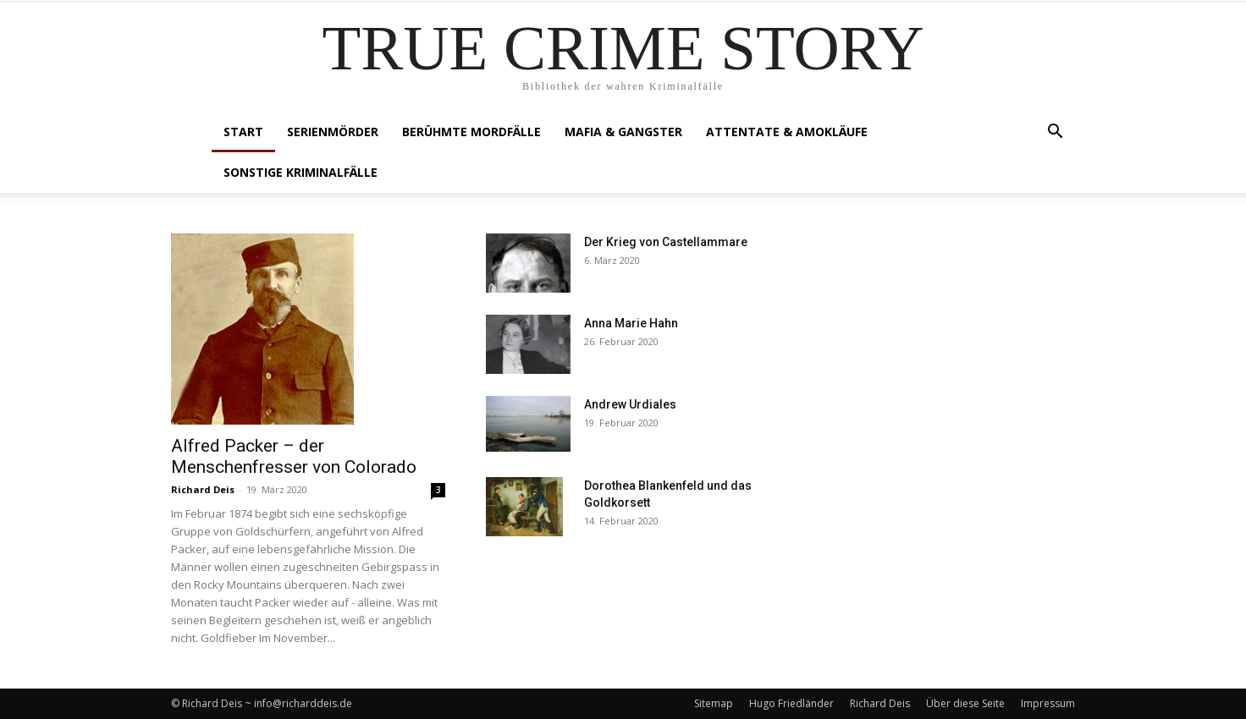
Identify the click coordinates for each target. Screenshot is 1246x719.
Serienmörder (332, 131)
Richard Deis (202, 489)
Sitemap (713, 703)
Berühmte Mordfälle (471, 131)
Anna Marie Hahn (631, 323)
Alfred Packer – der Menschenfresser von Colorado (293, 456)
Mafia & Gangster (623, 131)
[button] (1054, 133)
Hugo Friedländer (791, 703)
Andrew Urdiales (630, 404)
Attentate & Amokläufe (787, 131)
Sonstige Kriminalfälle (300, 172)
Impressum (1048, 703)
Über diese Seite (965, 703)
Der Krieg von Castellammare (665, 242)
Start (243, 131)
